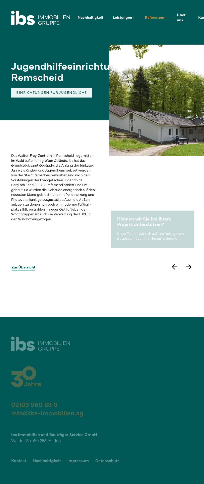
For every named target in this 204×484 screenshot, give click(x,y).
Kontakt (18, 461)
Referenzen (154, 18)
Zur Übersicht (23, 268)
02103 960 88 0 (34, 405)
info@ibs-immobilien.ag (47, 414)
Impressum (78, 461)
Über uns (181, 18)
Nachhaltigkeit (90, 18)
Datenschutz (107, 461)
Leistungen (122, 18)
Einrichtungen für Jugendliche (51, 93)
